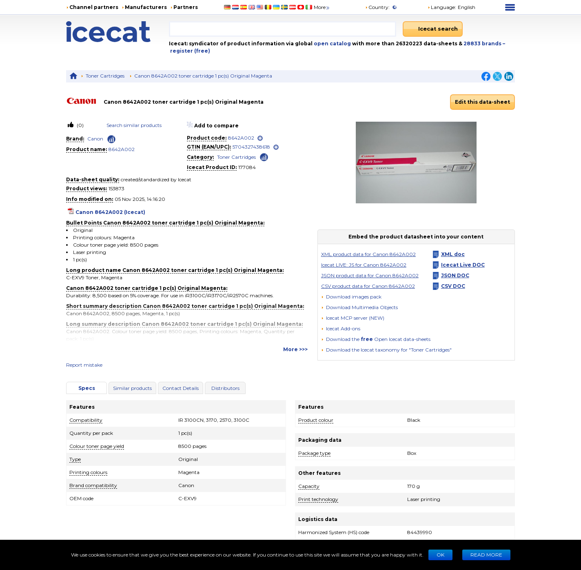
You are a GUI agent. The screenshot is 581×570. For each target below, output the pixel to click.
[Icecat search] (433, 29)
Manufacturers (146, 7)
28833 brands (483, 43)
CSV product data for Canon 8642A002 (368, 286)
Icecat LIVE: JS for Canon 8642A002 (363, 265)
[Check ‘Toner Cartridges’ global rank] (264, 157)
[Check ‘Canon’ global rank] (111, 139)
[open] (260, 138)
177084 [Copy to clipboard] (247, 167)
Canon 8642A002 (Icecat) (110, 212)
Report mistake (84, 365)
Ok (440, 555)
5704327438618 (251, 147)
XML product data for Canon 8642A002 (368, 254)
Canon (95, 139)
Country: (377, 7)
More (322, 7)
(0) (79, 125)
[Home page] (117, 31)
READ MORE (486, 555)
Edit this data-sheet (482, 102)
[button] (359, 307)
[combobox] (282, 29)
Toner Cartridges (105, 76)
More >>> (295, 349)
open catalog (332, 43)
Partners (185, 7)
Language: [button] (442, 7)
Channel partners (93, 7)
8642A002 (122, 149)
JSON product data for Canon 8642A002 (370, 275)
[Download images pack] (351, 297)
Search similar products (134, 125)
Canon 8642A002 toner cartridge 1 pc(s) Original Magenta (203, 76)
